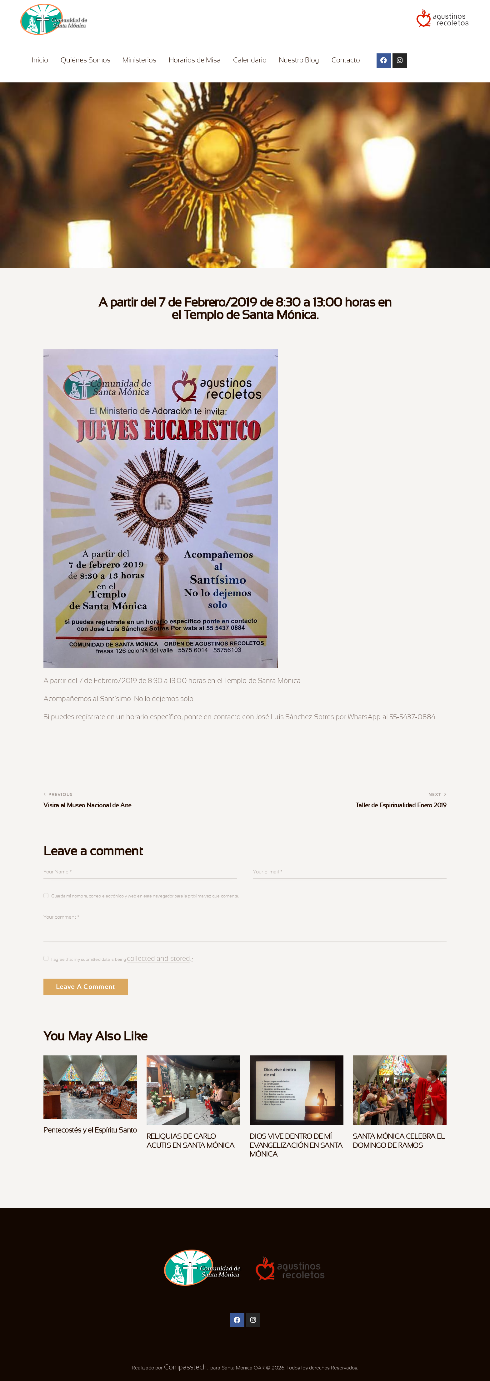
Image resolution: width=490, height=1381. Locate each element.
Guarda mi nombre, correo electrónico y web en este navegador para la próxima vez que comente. (145, 895)
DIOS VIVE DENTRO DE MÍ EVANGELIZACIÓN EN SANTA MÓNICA (296, 1145)
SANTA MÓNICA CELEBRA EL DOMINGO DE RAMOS (399, 1141)
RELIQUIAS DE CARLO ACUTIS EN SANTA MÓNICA (190, 1141)
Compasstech (184, 1367)
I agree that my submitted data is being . (122, 958)
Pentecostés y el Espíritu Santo (90, 1130)
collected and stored (158, 958)
